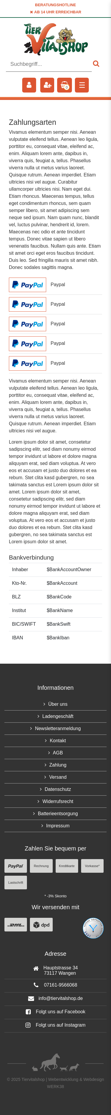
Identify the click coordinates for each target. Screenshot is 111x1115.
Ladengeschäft (57, 716)
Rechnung (41, 866)
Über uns (57, 704)
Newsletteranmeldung (58, 728)
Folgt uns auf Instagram (55, 1025)
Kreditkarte (67, 866)
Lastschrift (15, 882)
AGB (58, 752)
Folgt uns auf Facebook (56, 1011)
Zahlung (58, 764)
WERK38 (55, 1086)
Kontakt (58, 740)
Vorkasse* (92, 866)
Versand (58, 777)
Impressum (58, 825)
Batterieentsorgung (58, 813)
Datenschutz (58, 789)
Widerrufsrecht (57, 801)
